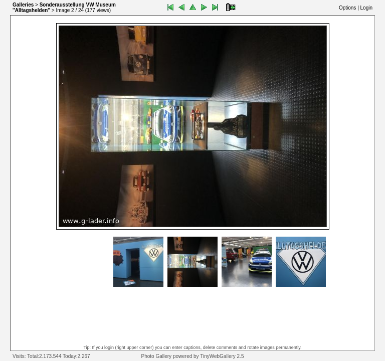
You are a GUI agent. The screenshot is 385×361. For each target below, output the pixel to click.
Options (347, 8)
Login (366, 8)
